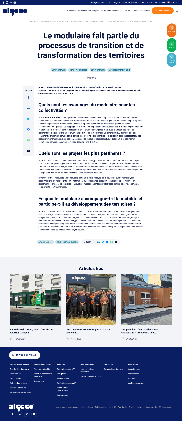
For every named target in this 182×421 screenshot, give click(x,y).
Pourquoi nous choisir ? (111, 11)
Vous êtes (71, 11)
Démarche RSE (16, 374)
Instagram (7, 2)
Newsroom (145, 11)
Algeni (117, 2)
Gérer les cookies (165, 407)
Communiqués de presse (113, 369)
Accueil (33, 21)
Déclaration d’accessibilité (146, 407)
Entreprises (61, 374)
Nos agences (39, 381)
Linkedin (11, 2)
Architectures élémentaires (20, 392)
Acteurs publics (63, 378)
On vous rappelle (26, 355)
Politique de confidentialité (105, 407)
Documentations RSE (18, 388)
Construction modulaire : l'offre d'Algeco (54, 21)
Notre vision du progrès (88, 11)
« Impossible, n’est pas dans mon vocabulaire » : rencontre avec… (139, 331)
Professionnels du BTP (66, 369)
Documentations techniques (87, 370)
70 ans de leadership (42, 369)
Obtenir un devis (162, 10)
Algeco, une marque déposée (152, 2)
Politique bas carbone (18, 383)
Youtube (15, 2)
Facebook (3, 2)
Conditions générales (136, 383)
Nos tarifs (131, 378)
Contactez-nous (134, 369)
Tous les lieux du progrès (19, 369)
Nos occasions (133, 374)
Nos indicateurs (16, 378)
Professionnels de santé (66, 383)
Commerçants (62, 395)
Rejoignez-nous (97, 2)
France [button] (174, 2)
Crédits (131, 407)
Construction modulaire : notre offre (43, 375)
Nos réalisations (131, 11)
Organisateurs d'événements (62, 389)
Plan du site (122, 407)
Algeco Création (130, 2)
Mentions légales (86, 407)
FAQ (109, 2)
